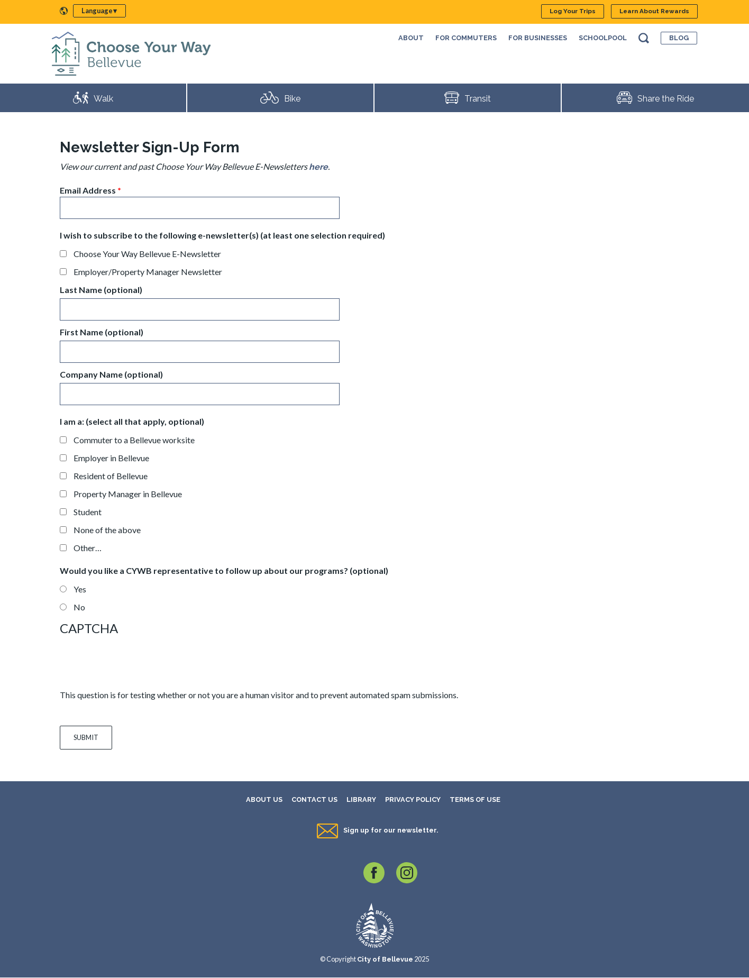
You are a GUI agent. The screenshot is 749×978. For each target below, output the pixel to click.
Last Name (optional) (101, 290)
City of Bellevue (385, 959)
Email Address (88, 190)
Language (97, 10)
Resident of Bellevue (111, 476)
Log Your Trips (573, 11)
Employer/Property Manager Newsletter (148, 272)
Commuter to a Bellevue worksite (134, 440)
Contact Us (314, 799)
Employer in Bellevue (111, 458)
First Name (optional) (101, 332)
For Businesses (537, 38)
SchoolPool (603, 38)
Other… (88, 548)
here (318, 167)
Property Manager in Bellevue (128, 494)
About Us (264, 799)
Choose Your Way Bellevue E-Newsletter (147, 254)
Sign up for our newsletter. (390, 830)
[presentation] (140, 662)
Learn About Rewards (654, 11)
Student (88, 512)
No (79, 607)
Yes (80, 589)
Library (361, 799)
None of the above (107, 530)
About (411, 38)
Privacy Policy (413, 799)
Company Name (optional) (111, 374)
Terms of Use (475, 799)
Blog (679, 38)
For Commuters (466, 38)
